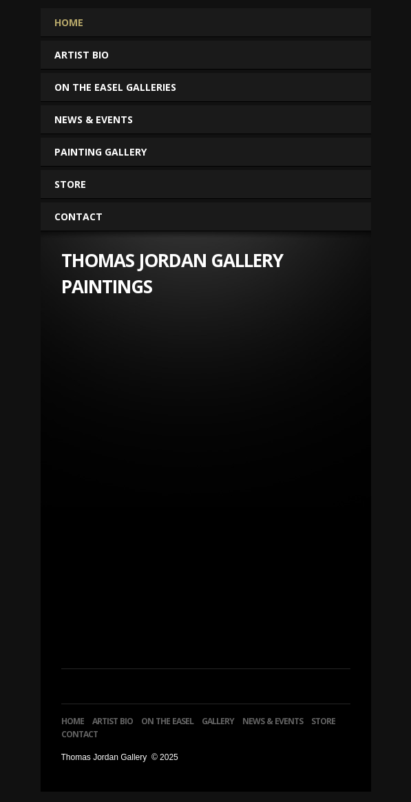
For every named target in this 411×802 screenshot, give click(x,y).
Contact (78, 216)
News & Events (93, 119)
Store (70, 184)
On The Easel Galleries (121, 87)
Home (68, 22)
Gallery (218, 721)
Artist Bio (81, 54)
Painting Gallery (106, 151)
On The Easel (167, 721)
